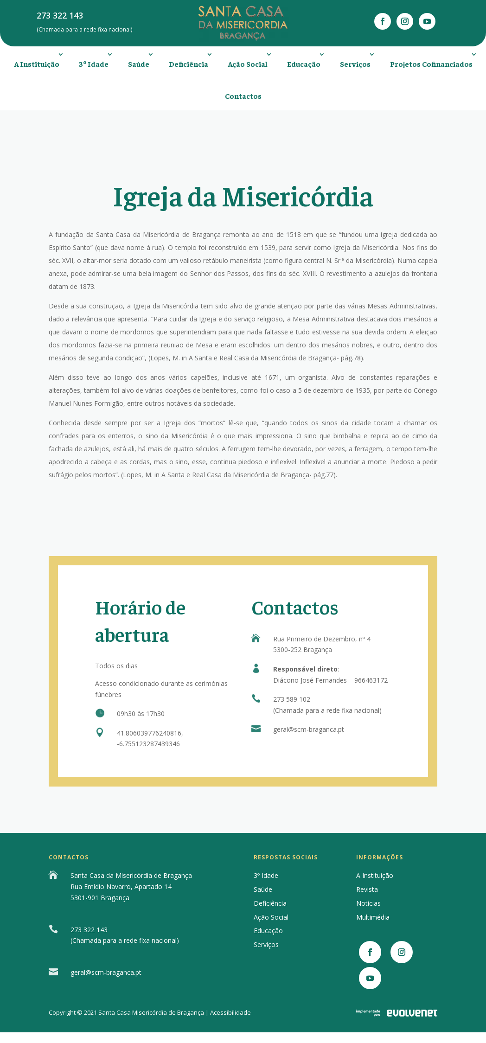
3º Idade (94, 63)
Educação (303, 63)
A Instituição (36, 63)
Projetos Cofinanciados (431, 63)
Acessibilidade (230, 1012)
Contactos (243, 95)
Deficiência (188, 63)
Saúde (138, 63)
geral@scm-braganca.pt (308, 729)
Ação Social (248, 63)
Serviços (355, 63)
